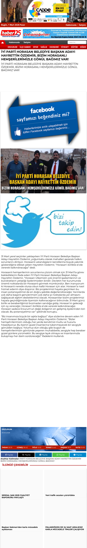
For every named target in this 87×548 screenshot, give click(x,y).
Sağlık (44, 47)
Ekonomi (54, 47)
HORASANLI (12, 461)
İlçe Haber (25, 47)
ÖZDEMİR (76, 459)
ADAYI (57, 459)
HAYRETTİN (66, 459)
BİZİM (3, 461)
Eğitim (74, 47)
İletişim (82, 25)
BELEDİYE (40, 459)
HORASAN (30, 459)
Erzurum (12, 47)
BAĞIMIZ (50, 461)
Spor (35, 47)
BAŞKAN (50, 459)
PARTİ (22, 459)
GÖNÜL (41, 461)
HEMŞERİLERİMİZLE (28, 461)
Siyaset (65, 47)
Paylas (9, 455)
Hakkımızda (71, 25)
